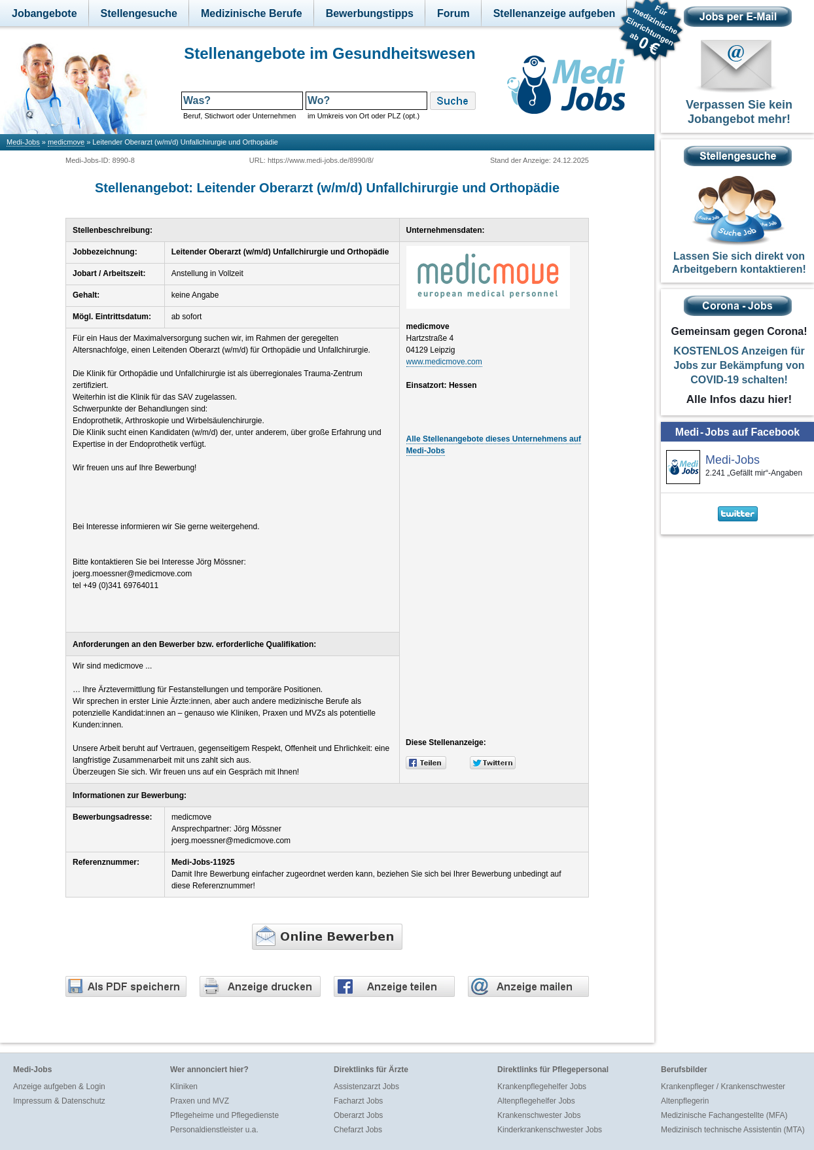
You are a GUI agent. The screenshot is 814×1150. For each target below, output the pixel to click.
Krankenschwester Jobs (538, 1115)
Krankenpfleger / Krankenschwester (723, 1086)
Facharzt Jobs (358, 1101)
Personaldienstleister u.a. (214, 1129)
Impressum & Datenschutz (59, 1101)
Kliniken (184, 1086)
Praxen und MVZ (199, 1101)
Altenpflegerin (685, 1101)
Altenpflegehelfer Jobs (536, 1101)
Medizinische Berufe (251, 13)
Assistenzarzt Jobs (366, 1086)
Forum (453, 13)
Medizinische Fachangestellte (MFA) (724, 1115)
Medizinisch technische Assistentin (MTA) (733, 1129)
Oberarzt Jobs (358, 1115)
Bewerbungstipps (370, 13)
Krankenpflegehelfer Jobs (541, 1086)
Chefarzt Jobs (358, 1129)
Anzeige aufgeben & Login (59, 1086)
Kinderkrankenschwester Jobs (549, 1129)
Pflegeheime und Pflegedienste (224, 1115)
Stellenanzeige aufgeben (554, 13)
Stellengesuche (139, 13)
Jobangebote (44, 13)
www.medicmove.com (444, 361)
